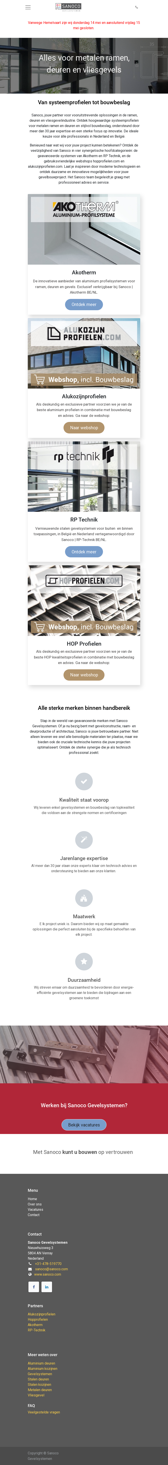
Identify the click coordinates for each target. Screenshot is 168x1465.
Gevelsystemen (40, 1374)
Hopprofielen (38, 1319)
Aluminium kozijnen (42, 1369)
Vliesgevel (36, 1395)
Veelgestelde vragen (44, 1412)
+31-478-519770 (48, 1264)
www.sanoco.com (47, 1274)
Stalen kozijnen (39, 1384)
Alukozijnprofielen (41, 1314)
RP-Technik (36, 1330)
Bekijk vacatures (84, 1125)
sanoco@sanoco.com (51, 1269)
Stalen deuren (38, 1379)
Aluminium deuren (41, 1363)
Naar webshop (84, 427)
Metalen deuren (40, 1390)
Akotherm (35, 1325)
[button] (137, 7)
